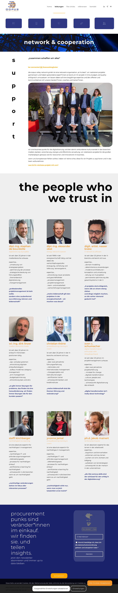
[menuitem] (49, 6)
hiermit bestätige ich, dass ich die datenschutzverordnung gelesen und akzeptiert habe (88, 545)
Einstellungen (78, 589)
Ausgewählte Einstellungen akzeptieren (51, 589)
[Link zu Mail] (110, 6)
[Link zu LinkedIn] (104, 6)
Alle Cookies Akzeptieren (99, 583)
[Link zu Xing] (107, 6)
